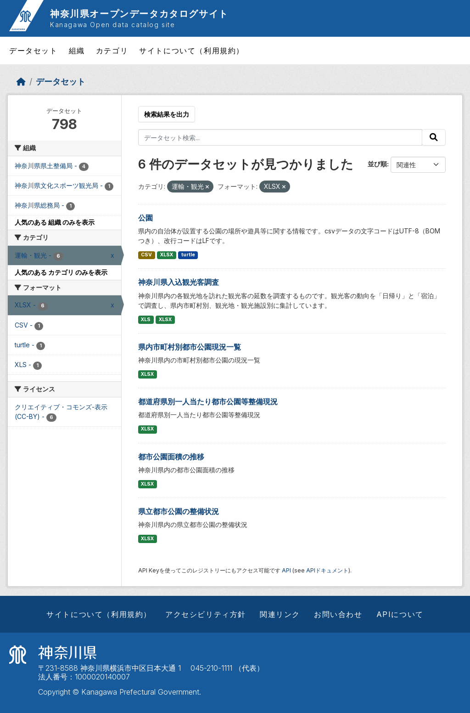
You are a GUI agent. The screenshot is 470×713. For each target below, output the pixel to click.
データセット (33, 50)
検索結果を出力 (166, 114)
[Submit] (434, 137)
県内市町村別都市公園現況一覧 (189, 346)
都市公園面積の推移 (171, 456)
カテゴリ (112, 50)
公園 (145, 217)
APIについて (400, 614)
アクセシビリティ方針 (205, 614)
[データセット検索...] (280, 137)
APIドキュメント (327, 570)
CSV (146, 255)
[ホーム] (21, 81)
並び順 (377, 164)
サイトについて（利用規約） (191, 50)
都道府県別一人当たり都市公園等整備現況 (208, 401)
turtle (188, 255)
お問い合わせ (338, 614)
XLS (146, 320)
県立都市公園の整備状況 (178, 511)
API (286, 570)
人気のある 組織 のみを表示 (55, 222)
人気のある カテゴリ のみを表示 (61, 272)
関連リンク (280, 614)
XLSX (166, 255)
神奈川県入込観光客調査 (178, 282)
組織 (77, 50)
